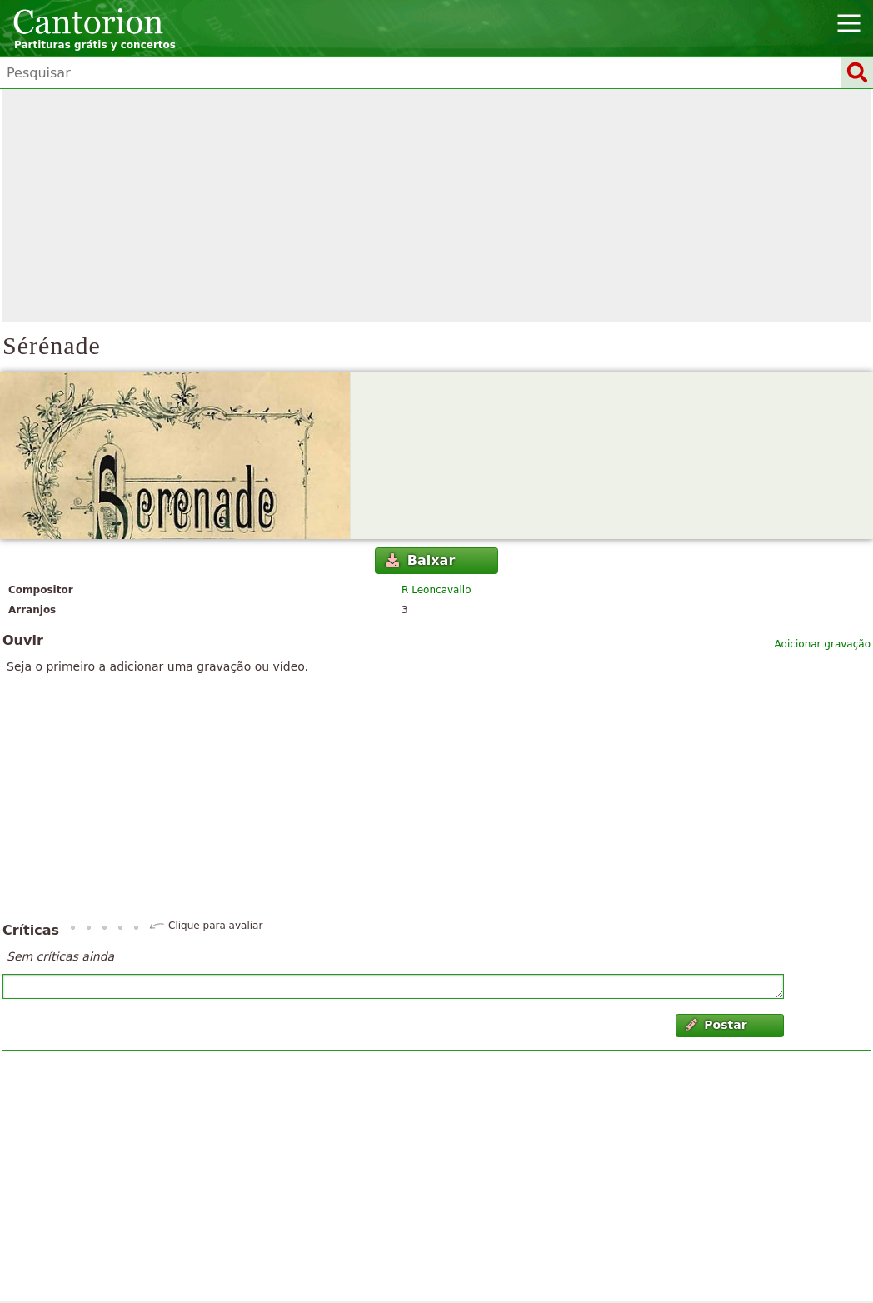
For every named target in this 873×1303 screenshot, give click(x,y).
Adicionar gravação (822, 644)
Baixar (420, 560)
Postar (716, 1024)
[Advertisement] (436, 205)
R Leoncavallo (436, 590)
